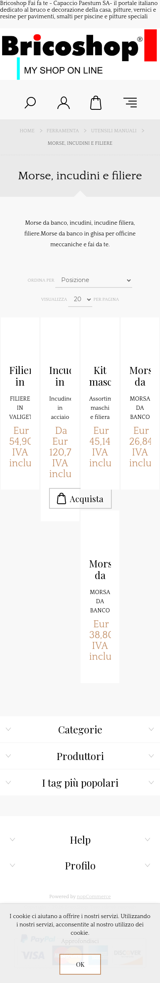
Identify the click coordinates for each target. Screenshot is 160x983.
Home (27, 131)
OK (80, 964)
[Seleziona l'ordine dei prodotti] (93, 280)
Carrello (96, 102)
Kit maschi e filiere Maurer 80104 (100, 376)
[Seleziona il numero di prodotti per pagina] (80, 299)
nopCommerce (94, 896)
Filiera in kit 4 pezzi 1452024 (20, 376)
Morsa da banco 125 (100, 569)
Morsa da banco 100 (140, 376)
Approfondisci (80, 941)
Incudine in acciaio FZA (60, 376)
